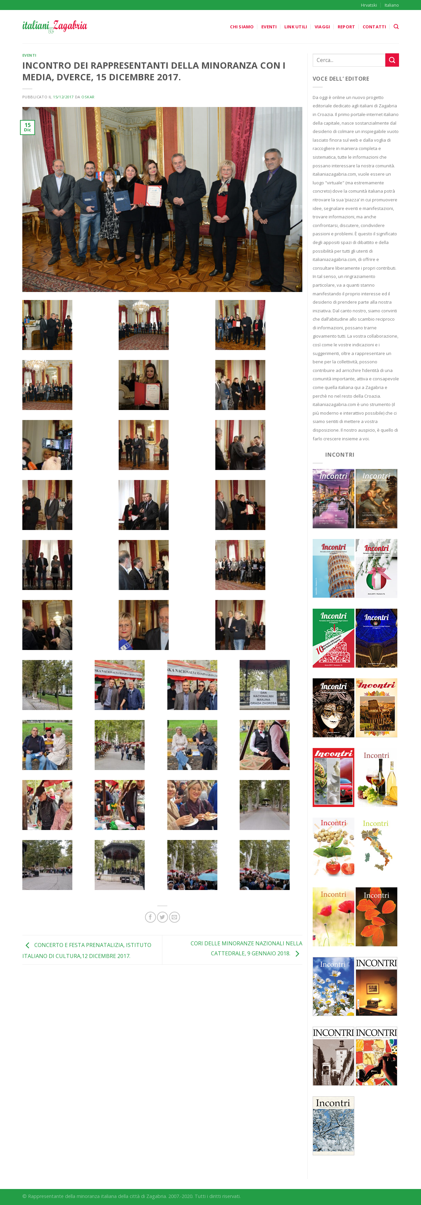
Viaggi (322, 27)
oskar (88, 96)
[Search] (396, 26)
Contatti (374, 27)
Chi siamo (242, 27)
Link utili (295, 27)
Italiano (392, 5)
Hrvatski (369, 5)
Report (346, 27)
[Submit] (392, 59)
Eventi (269, 27)
